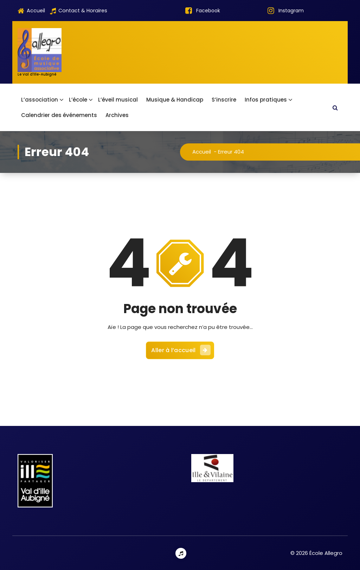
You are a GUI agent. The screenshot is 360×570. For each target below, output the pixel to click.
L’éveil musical (118, 99)
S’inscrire (224, 99)
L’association (39, 99)
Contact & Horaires (78, 10)
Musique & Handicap (174, 99)
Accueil (31, 10)
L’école (78, 99)
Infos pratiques (266, 99)
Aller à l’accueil (180, 346)
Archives (117, 115)
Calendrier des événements (59, 115)
